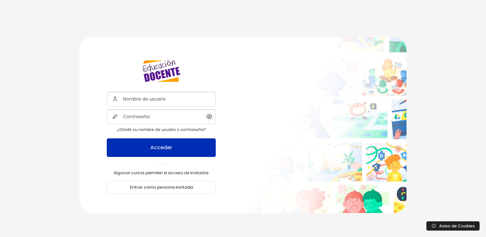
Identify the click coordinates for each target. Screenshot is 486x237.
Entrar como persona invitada (161, 187)
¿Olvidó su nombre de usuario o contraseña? (161, 129)
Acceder (161, 147)
